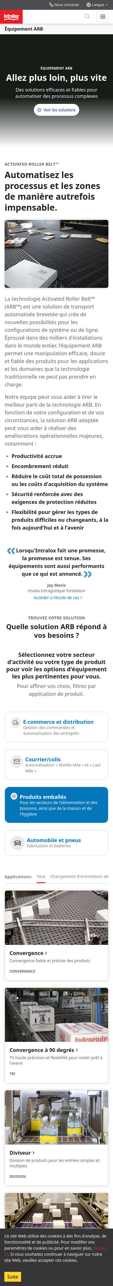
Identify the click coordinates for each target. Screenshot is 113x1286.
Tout (41, 876)
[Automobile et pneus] (56, 843)
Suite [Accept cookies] (12, 1277)
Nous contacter (64, 4)
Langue (97, 4)
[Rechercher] (87, 16)
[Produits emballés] (56, 805)
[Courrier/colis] (56, 764)
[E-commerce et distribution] (56, 727)
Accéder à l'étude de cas (56, 597)
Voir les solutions (56, 110)
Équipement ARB (24, 29)
